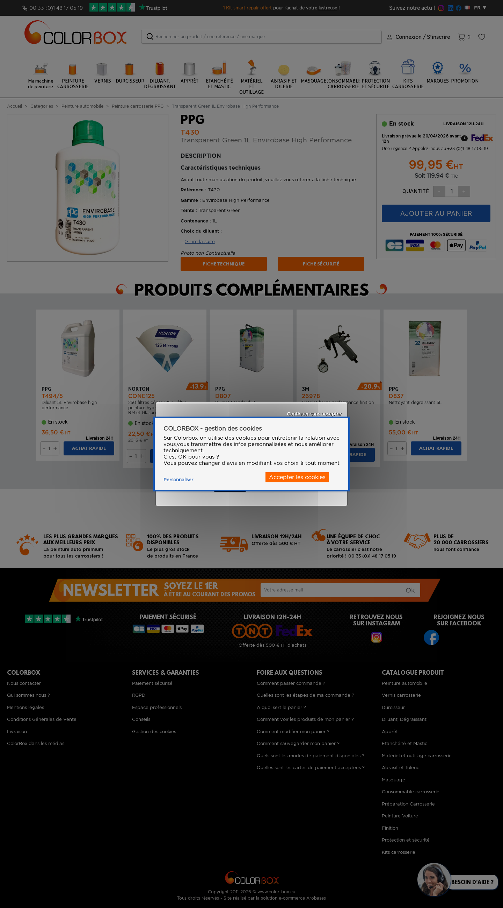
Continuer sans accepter (314, 414)
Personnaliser (178, 479)
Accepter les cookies (297, 477)
